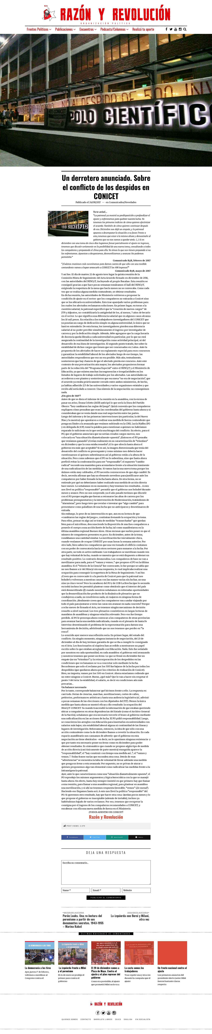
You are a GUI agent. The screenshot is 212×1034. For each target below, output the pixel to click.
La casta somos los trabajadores (134, 969)
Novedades (130, 202)
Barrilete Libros (103, 1019)
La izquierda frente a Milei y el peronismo (72, 969)
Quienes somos (70, 1019)
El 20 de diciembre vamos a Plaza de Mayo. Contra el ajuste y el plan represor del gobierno (105, 972)
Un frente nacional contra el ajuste (172, 969)
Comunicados (116, 202)
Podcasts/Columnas (112, 29)
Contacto (86, 1019)
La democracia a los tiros (38, 968)
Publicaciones (64, 29)
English (128, 1019)
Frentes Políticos (37, 29)
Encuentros (87, 29)
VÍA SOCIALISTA (142, 1019)
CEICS (118, 1019)
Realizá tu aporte (143, 29)
